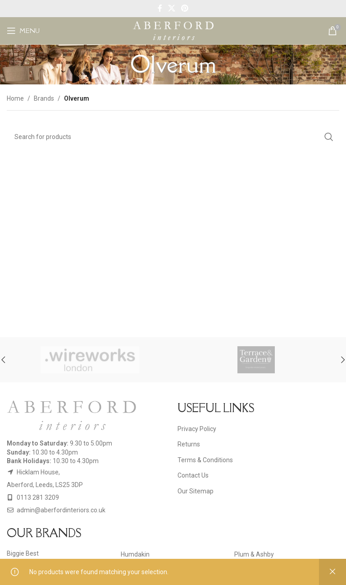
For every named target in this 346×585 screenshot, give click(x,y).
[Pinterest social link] (184, 8)
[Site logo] (173, 30)
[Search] (173, 136)
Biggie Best (23, 553)
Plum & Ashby (254, 554)
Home (15, 98)
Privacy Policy (197, 428)
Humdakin (135, 554)
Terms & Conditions (205, 460)
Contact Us (193, 475)
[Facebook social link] (160, 8)
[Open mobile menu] (23, 31)
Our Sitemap (196, 491)
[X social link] (171, 8)
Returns (189, 444)
